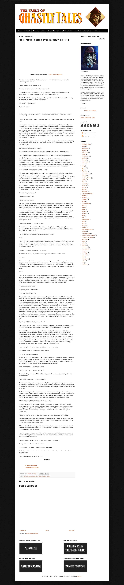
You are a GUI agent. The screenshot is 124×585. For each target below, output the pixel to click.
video (83, 257)
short (83, 223)
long (40, 476)
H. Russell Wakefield (31, 465)
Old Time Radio (86, 203)
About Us (78, 31)
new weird (84, 197)
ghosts (28, 476)
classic (25, 476)
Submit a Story (67, 31)
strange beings (86, 233)
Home (20, 31)
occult (83, 201)
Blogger (80, 576)
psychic (48, 476)
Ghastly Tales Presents (90, 110)
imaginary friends (86, 178)
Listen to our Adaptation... (56, 74)
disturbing (84, 158)
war (83, 263)
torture (83, 241)
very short (84, 255)
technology (85, 239)
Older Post (71, 530)
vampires (84, 251)
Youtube (36, 31)
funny (83, 166)
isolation (84, 180)
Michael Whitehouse (87, 193)
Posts (84, 133)
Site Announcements (87, 229)
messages (43, 476)
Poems (84, 207)
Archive (97, 31)
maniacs (84, 187)
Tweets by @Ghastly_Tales (88, 117)
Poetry (83, 209)
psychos (84, 213)
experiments (85, 162)
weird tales (85, 265)
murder (84, 195)
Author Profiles (53, 31)
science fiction (85, 219)
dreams (84, 160)
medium (84, 189)
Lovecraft (84, 183)
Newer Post (23, 530)
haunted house (34, 476)
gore (83, 170)
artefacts (84, 150)
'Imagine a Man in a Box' (32, 467)
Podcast (27, 31)
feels (83, 164)
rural (83, 217)
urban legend (85, 249)
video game (85, 259)
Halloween (84, 172)
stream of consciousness (88, 235)
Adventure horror (86, 144)
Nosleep (84, 199)
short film (84, 225)
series (83, 221)
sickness (84, 227)
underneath (85, 247)
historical (84, 176)
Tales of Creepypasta (87, 237)
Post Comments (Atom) (32, 533)
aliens (83, 146)
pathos (84, 205)
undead (84, 245)
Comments (85, 136)
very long (84, 253)
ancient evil (85, 148)
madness (84, 185)
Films (43, 31)
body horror (85, 152)
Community (87, 31)
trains (83, 243)
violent (83, 261)
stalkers (84, 231)
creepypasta (85, 156)
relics (83, 215)
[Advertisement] (90, 278)
